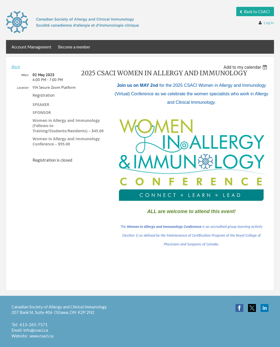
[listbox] (246, 67)
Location (22, 87)
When (24, 75)
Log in (269, 22)
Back (15, 66)
